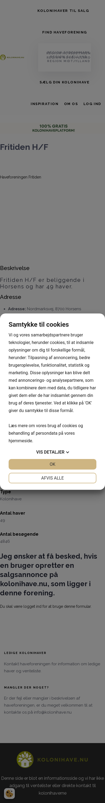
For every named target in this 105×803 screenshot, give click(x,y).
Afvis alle (52, 478)
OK (52, 464)
